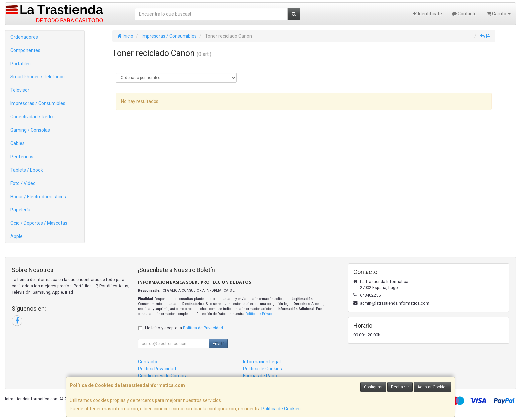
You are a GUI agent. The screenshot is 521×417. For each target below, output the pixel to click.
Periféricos (21, 156)
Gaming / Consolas (30, 130)
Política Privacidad (157, 368)
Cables (17, 143)
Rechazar (400, 387)
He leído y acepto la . (184, 327)
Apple (16, 236)
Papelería (20, 209)
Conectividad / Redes (32, 116)
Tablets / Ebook (26, 170)
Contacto (464, 13)
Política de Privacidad (262, 314)
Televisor (19, 90)
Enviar (218, 343)
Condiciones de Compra (163, 375)
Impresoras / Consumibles (37, 103)
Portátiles (20, 63)
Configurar (373, 387)
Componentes (25, 50)
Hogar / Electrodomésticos (38, 196)
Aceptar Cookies (432, 387)
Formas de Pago (260, 375)
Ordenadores (24, 37)
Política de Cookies (281, 408)
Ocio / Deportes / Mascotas (38, 223)
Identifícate (427, 13)
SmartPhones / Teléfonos (37, 76)
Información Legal (262, 361)
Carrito (499, 13)
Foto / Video (23, 183)
